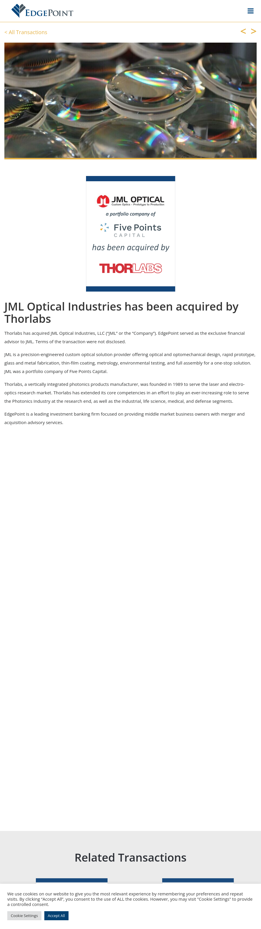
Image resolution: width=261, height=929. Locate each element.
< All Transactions (25, 32)
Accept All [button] (56, 915)
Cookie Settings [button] (24, 915)
